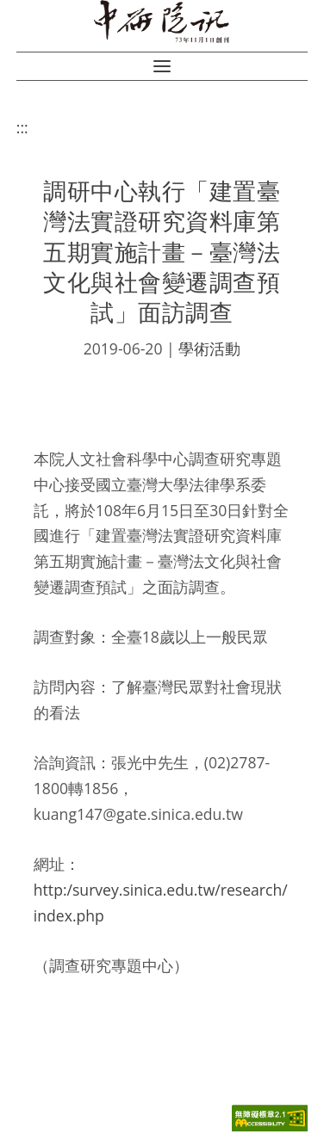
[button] (162, 66)
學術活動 (209, 348)
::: (22, 127)
